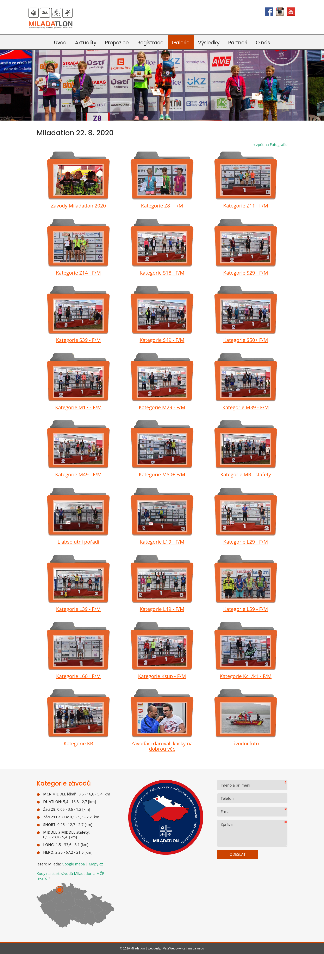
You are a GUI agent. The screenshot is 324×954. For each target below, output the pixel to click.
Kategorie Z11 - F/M (245, 205)
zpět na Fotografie (270, 144)
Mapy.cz (96, 864)
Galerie (180, 42)
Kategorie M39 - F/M (245, 407)
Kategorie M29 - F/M (162, 407)
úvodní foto (245, 743)
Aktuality (85, 42)
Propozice (117, 42)
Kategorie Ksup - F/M (162, 676)
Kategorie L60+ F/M (78, 676)
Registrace (150, 42)
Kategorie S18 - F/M (162, 272)
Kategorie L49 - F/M (162, 609)
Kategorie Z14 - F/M (78, 272)
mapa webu (196, 948)
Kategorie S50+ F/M (245, 340)
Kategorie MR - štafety (245, 474)
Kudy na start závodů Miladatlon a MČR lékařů (70, 876)
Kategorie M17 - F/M (78, 407)
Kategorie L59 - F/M (245, 609)
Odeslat (238, 854)
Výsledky (209, 42)
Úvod (60, 42)
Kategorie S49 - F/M (162, 340)
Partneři (237, 42)
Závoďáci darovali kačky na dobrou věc (162, 746)
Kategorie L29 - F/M (245, 541)
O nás (263, 42)
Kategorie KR (78, 743)
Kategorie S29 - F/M (245, 272)
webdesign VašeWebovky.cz (166, 948)
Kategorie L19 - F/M (162, 541)
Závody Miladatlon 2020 (78, 205)
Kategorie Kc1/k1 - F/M (246, 676)
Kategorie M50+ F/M (162, 474)
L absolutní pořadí (78, 541)
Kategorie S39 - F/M (78, 340)
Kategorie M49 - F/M (78, 474)
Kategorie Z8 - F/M (162, 205)
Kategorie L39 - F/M (78, 609)
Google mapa (73, 864)
